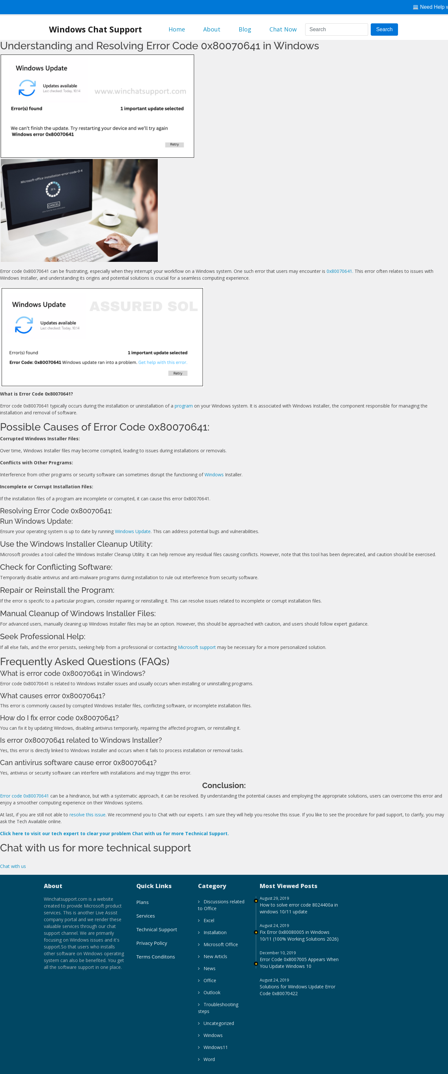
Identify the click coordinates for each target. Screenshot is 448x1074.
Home (176, 29)
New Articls (212, 960)
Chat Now (283, 29)
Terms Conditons (155, 960)
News (207, 972)
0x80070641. (340, 271)
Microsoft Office (218, 948)
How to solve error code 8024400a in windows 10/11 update (299, 912)
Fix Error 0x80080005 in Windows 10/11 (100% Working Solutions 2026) (299, 939)
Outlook (209, 996)
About (211, 29)
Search (384, 29)
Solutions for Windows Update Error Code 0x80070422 (297, 993)
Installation (212, 936)
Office (207, 984)
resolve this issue (87, 815)
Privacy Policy (151, 947)
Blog (245, 29)
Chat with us (13, 866)
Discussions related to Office (221, 908)
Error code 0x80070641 (24, 796)
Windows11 (213, 1051)
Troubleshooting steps (218, 1011)
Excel (206, 924)
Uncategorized (216, 1027)
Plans (142, 906)
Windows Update (133, 531)
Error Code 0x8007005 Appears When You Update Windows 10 (299, 966)
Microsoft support (197, 647)
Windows (214, 474)
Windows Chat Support (95, 29)
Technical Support (156, 933)
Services (145, 919)
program (184, 406)
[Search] (336, 29)
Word (206, 1063)
